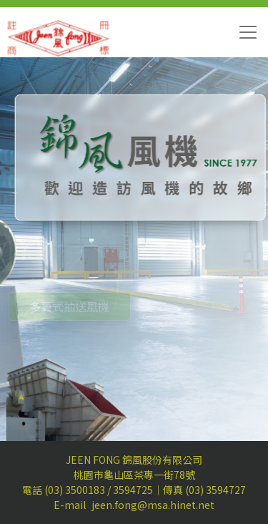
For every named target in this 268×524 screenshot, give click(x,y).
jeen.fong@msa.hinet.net (152, 505)
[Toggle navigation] (248, 32)
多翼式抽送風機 (69, 314)
